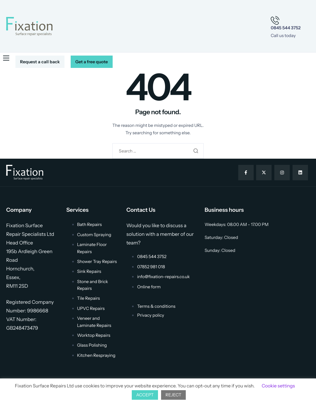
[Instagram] (282, 172)
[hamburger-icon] (6, 58)
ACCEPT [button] (145, 395)
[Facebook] (246, 172)
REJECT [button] (173, 395)
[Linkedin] (300, 172)
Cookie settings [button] (278, 386)
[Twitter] (264, 172)
